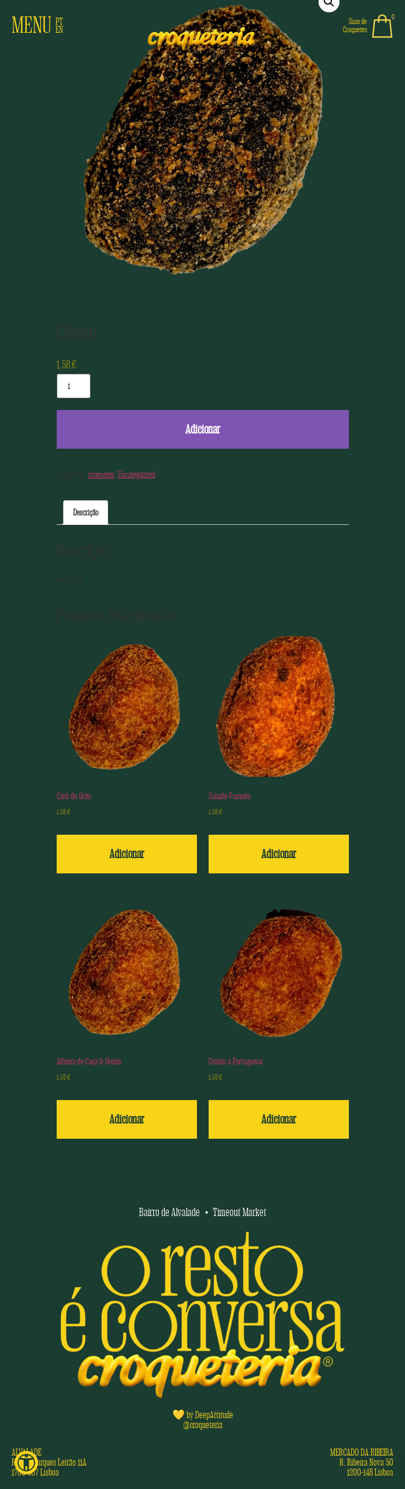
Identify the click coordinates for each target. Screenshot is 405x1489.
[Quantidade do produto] (74, 386)
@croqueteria (203, 1425)
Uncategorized (136, 474)
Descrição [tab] (85, 512)
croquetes (101, 474)
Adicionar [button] (126, 854)
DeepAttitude (214, 1415)
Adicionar (202, 429)
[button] (26, 1462)
